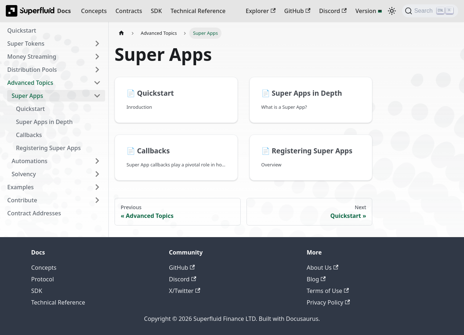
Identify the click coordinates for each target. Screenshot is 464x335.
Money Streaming (31, 57)
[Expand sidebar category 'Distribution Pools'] (97, 69)
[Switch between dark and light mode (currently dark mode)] (392, 11)
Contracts (128, 11)
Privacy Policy (328, 302)
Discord (333, 11)
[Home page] (121, 33)
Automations (29, 161)
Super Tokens (25, 43)
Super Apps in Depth (44, 122)
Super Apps (27, 96)
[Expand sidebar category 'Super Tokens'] (97, 43)
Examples (20, 187)
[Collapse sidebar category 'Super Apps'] (97, 96)
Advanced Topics (30, 83)
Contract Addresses (34, 213)
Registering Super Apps (48, 148)
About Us (322, 268)
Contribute (22, 200)
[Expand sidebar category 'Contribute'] (97, 200)
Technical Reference (198, 11)
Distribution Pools (32, 70)
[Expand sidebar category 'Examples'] (97, 187)
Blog (316, 279)
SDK (156, 11)
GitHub (297, 11)
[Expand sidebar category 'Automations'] (97, 161)
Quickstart (21, 30)
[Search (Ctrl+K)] (430, 10)
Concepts (94, 11)
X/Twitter (184, 291)
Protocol (42, 279)
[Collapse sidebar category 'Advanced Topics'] (97, 82)
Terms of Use (328, 291)
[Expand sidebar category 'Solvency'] (97, 174)
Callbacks (29, 135)
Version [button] (365, 11)
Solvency (24, 174)
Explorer (261, 11)
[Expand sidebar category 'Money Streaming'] (97, 56)
